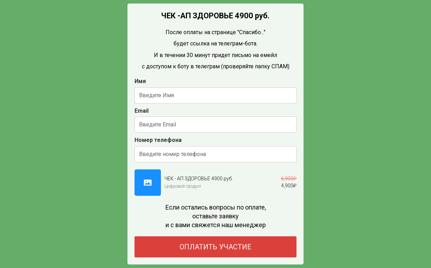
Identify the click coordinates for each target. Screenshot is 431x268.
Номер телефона (158, 140)
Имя (140, 81)
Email (142, 110)
